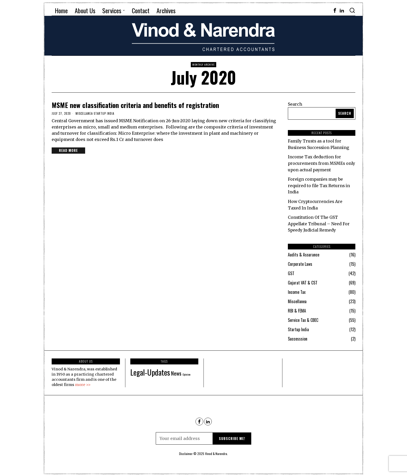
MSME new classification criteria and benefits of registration (135, 105)
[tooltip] (335, 10)
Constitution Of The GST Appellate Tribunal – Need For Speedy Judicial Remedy (319, 222)
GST (291, 271)
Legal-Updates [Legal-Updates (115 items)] (150, 370)
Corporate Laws (300, 262)
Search (295, 104)
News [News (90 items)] (176, 371)
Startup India (104, 113)
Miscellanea (84, 113)
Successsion (297, 337)
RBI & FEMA (297, 309)
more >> (83, 382)
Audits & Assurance (303, 253)
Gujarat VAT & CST (302, 281)
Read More (68, 150)
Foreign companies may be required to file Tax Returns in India (319, 184)
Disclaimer (186, 452)
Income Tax (297, 290)
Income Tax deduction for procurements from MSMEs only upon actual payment (317, 163)
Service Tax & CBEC (303, 318)
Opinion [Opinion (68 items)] (186, 372)
